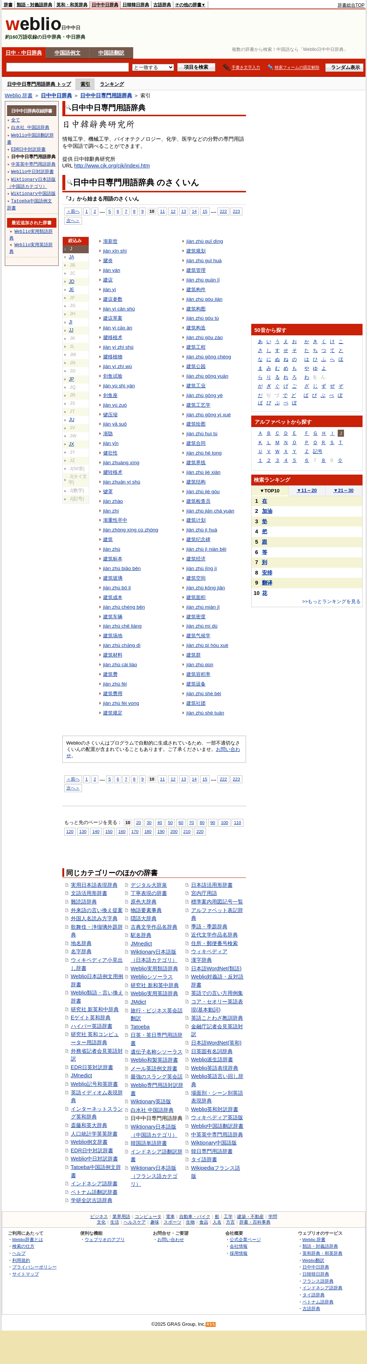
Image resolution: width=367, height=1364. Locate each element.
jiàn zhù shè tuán (205, 713)
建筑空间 (196, 578)
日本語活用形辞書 (212, 885)
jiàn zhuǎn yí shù (121, 482)
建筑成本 (112, 597)
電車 (170, 1216)
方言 (230, 1222)
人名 (217, 1222)
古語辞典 (162, 5)
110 (237, 822)
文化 (101, 1222)
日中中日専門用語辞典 (106, 95)
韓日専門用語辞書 (212, 1151)
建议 (108, 280)
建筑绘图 (196, 424)
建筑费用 (112, 693)
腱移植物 (112, 356)
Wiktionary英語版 (151, 1101)
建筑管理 (196, 270)
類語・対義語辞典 (34, 5)
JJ (71, 330)
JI (71, 322)
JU (72, 419)
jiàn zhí (111, 511)
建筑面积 (196, 597)
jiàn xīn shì (115, 251)
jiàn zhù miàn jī (203, 607)
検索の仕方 (23, 1246)
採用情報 (239, 1253)
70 (191, 822)
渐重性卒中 (115, 520)
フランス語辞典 (318, 1281)
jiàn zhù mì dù (201, 626)
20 (138, 822)
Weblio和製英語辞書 (154, 1060)
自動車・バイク (194, 1216)
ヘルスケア (135, 1222)
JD (72, 281)
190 (160, 831)
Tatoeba (140, 1027)
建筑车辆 (112, 616)
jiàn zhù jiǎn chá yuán (210, 511)
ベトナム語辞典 (318, 1301)
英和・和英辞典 (72, 5)
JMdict (138, 1002)
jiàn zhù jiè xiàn (203, 472)
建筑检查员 (198, 501)
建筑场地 (112, 635)
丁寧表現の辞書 (149, 893)
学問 (272, 1216)
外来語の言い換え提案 (97, 910)
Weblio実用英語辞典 (154, 993)
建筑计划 (196, 520)
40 (159, 822)
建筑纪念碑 (198, 539)
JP (71, 379)
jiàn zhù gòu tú (202, 318)
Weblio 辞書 (19, 95)
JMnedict (81, 1075)
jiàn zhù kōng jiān (205, 587)
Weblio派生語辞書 (212, 1059)
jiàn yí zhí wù (117, 366)
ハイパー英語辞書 (91, 1026)
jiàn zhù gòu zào (204, 337)
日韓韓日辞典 (135, 5)
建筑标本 (112, 558)
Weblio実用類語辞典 (154, 968)
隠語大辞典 (144, 918)
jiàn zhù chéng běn (124, 607)
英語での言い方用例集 (217, 993)
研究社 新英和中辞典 (95, 1009)
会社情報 (239, 1246)
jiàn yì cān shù (119, 309)
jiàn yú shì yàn (119, 385)
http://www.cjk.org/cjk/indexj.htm (112, 166)
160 (121, 831)
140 (95, 831)
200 (173, 831)
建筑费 (110, 674)
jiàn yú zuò (115, 405)
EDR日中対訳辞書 (92, 1150)
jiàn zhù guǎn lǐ (202, 280)
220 (199, 831)
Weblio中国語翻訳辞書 (217, 1126)
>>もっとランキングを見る (331, 601)
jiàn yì (109, 289)
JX (71, 444)
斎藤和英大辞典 (89, 1125)
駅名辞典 (141, 935)
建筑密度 (196, 616)
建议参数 (112, 299)
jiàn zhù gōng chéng (208, 356)
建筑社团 (196, 703)
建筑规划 (196, 251)
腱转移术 (112, 472)
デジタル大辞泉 (149, 885)
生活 (114, 1222)
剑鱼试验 (112, 376)
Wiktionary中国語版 (214, 1143)
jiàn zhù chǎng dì (122, 645)
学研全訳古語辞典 (91, 1200)
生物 (190, 1222)
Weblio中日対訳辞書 (94, 1159)
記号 (317, 451)
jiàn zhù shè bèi (203, 693)
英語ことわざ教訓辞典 (217, 1018)
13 (183, 211)
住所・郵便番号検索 (214, 943)
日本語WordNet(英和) (216, 1043)
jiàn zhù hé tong (204, 453)
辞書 (8, 5)
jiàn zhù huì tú (201, 433)
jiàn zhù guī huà (204, 260)
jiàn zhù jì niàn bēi (206, 549)
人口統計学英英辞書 (94, 1134)
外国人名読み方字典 (94, 918)
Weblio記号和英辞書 (94, 1084)
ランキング (112, 84)
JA (71, 257)
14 (194, 211)
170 (134, 831)
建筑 (108, 539)
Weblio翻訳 (313, 1260)
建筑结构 (196, 482)
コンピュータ (148, 1216)
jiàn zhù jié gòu (203, 491)
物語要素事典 (146, 910)
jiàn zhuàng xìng (121, 462)
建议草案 (112, 318)
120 (69, 831)
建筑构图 (196, 309)
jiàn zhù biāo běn (122, 568)
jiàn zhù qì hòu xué (207, 645)
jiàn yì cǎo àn (117, 328)
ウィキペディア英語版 (217, 1117)
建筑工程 (196, 347)
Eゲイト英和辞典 (91, 1017)
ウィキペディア (209, 951)
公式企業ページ (245, 1239)
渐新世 (110, 241)
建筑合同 (196, 443)
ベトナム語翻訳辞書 (94, 1192)
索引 (85, 84)
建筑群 (193, 655)
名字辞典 (81, 951)
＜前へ (73, 211)
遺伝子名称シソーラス (157, 1052)
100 (224, 822)
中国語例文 (68, 53)
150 (108, 831)
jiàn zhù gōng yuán (207, 376)
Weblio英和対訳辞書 (215, 1109)
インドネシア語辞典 (322, 1287)
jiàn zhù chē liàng (122, 626)
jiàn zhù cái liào (120, 664)
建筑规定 (112, 713)
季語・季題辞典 (209, 927)
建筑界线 (196, 462)
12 (173, 211)
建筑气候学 (198, 635)
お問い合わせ (170, 1239)
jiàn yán (111, 270)
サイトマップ (25, 1274)
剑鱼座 (110, 395)
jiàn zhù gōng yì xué (208, 414)
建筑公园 (196, 366)
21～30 (343, 490)
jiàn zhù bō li (117, 587)
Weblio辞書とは (27, 1239)
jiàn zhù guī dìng (204, 241)
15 (205, 211)
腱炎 (108, 260)
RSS (210, 1324)
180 (147, 831)
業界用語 (121, 1216)
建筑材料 (112, 655)
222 (223, 211)
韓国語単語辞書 (149, 1143)
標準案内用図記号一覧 (217, 902)
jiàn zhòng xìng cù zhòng (130, 530)
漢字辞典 (201, 960)
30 (149, 822)
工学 (228, 1216)
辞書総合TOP (351, 5)
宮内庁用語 (204, 893)
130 (82, 831)
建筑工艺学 (198, 405)
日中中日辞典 (105, 5)
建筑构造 (196, 328)
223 (236, 211)
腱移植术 (112, 337)
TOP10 (270, 491)
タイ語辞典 (313, 1294)
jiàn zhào (113, 501)
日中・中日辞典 (24, 53)
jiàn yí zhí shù (118, 347)
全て (15, 120)
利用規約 (21, 1260)
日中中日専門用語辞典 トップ (39, 84)
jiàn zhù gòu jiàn (204, 299)
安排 (267, 573)
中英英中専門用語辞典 (217, 1134)
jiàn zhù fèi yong (121, 703)
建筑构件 (196, 289)
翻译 (267, 583)
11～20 (306, 490)
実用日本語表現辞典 (94, 885)
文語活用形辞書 (89, 893)
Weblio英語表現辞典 (215, 1068)
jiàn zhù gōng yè (204, 395)
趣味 (154, 1222)
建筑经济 (196, 558)
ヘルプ (19, 1253)
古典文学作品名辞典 (154, 927)
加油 (267, 511)
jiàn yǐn (111, 443)
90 (212, 822)
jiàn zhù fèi (115, 684)
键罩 (108, 491)
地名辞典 (81, 943)
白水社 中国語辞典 (152, 1110)
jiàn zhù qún (199, 664)
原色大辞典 (144, 902)
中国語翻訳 (111, 53)
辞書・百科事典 (255, 1222)
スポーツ (172, 1222)
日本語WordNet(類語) (216, 968)
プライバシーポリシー (34, 1266)
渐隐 (108, 433)
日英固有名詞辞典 (212, 1051)
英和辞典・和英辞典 (322, 1253)
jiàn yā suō (115, 424)
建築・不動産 (250, 1216)
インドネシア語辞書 (94, 1183)
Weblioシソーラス (152, 977)
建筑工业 (196, 385)
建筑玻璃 (112, 578)
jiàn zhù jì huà (201, 530)
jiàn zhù (111, 549)
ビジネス (99, 1216)
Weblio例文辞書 (89, 1142)
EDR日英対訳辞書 (92, 1067)
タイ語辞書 (204, 1159)
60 (180, 822)
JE (71, 289)
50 (170, 822)
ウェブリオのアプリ (105, 1239)
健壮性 (110, 453)
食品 (203, 1222)
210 (186, 831)
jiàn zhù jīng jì (201, 568)
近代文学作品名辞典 (214, 935)
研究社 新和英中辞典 (155, 985)
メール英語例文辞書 (154, 1068)
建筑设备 (196, 684)
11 (162, 211)
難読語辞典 (84, 902)
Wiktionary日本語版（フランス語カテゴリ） (154, 1176)
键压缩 (110, 414)
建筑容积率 (198, 674)
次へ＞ (73, 220)
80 (202, 822)
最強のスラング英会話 (157, 1077)
